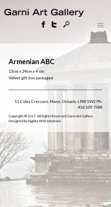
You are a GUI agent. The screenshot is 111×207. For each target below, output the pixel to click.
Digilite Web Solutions (44, 121)
